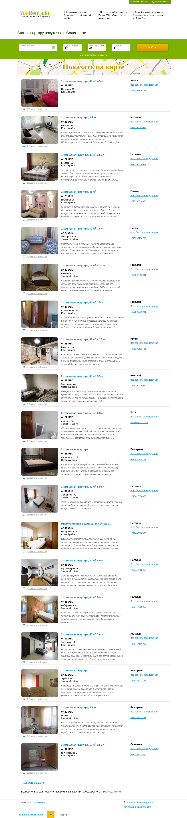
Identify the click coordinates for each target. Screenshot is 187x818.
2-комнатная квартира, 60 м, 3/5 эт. (82, 376)
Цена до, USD (96, 45)
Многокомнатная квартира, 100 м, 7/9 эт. (86, 523)
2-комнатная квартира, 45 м (78, 192)
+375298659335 (138, 754)
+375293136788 (138, 90)
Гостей (117, 45)
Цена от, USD (72, 45)
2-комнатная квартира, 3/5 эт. (79, 117)
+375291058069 (138, 127)
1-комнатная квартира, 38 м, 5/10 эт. (83, 265)
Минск (117, 791)
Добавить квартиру (140, 1)
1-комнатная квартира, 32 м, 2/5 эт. (82, 155)
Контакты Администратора (140, 802)
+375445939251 (138, 459)
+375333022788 (138, 680)
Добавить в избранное (37, 109)
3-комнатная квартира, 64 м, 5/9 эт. (82, 597)
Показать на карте (33, 782)
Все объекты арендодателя (144, 85)
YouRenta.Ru (39, 802)
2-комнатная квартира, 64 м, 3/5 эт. (82, 302)
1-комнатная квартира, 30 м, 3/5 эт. (82, 228)
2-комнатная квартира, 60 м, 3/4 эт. (82, 634)
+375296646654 (138, 201)
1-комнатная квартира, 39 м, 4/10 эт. (83, 339)
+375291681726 (138, 349)
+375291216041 (138, 275)
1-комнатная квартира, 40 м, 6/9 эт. (82, 487)
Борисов (107, 791)
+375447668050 (138, 496)
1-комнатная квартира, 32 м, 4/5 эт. (82, 81)
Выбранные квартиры (31, 814)
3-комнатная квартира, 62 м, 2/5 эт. (82, 745)
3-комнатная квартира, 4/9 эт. (79, 707)
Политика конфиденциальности (137, 807)
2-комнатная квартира (74, 449)
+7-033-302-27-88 (139, 422)
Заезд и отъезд (28, 45)
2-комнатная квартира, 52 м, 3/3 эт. (82, 413)
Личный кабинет (161, 1)
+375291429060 (138, 385)
